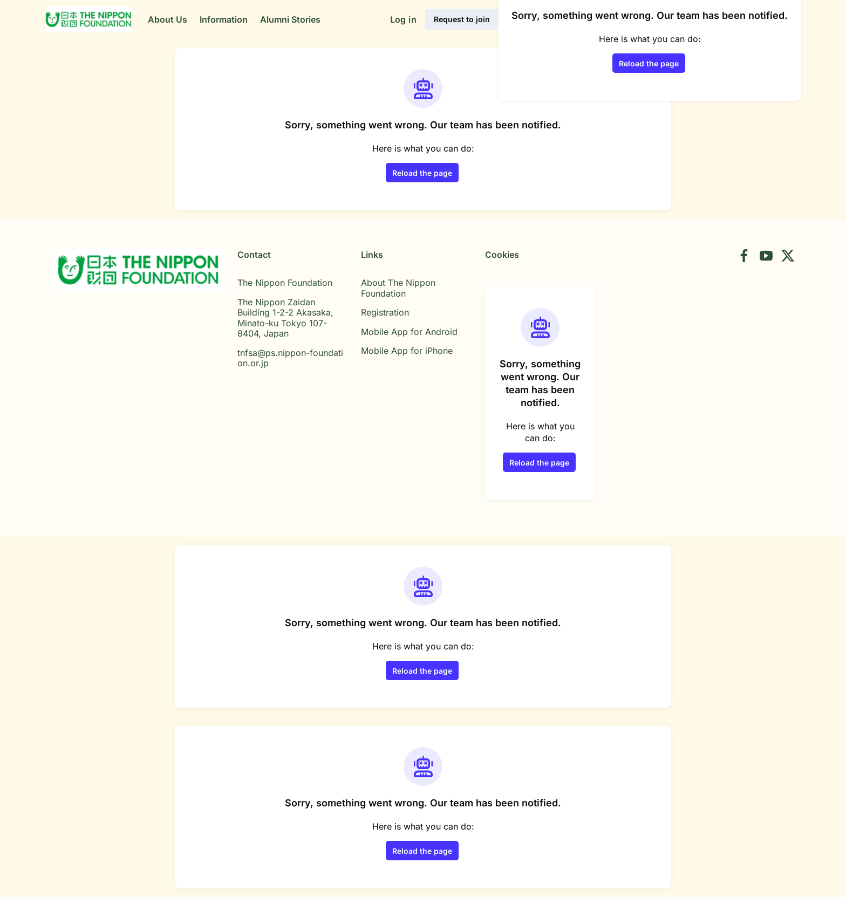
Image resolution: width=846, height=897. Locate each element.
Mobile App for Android (409, 331)
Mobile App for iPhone (407, 350)
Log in (403, 19)
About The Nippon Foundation (398, 288)
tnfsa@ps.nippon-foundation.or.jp (290, 358)
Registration (385, 312)
